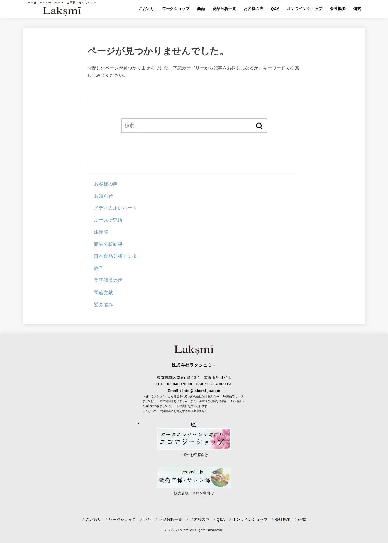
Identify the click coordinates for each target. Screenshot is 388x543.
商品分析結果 (108, 244)
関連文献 (103, 292)
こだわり (147, 8)
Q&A (275, 8)
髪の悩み (103, 304)
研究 (357, 8)
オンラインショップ (305, 8)
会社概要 (338, 8)
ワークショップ (176, 8)
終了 (99, 268)
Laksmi (183, 530)
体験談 (101, 232)
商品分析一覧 (224, 8)
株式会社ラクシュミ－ (194, 364)
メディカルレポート (115, 207)
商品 (201, 8)
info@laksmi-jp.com (201, 391)
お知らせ (103, 195)
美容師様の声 (108, 280)
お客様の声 (253, 8)
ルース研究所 (108, 219)
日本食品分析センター (118, 256)
